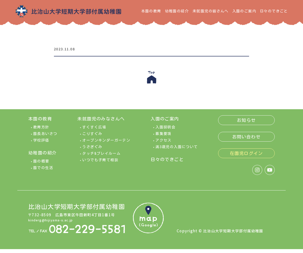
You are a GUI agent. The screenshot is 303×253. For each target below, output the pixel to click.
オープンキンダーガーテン (106, 144)
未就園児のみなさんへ (101, 122)
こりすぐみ (92, 137)
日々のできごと (274, 11)
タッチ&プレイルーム (101, 157)
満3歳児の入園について (176, 151)
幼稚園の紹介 (177, 11)
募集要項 (163, 137)
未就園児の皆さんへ (210, 11)
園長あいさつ (45, 137)
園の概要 (41, 165)
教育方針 (41, 131)
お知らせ (246, 124)
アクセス (163, 144)
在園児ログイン (246, 157)
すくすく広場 (94, 131)
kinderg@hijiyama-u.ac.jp (54, 223)
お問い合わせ (246, 140)
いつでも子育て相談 (100, 164)
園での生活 (43, 171)
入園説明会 (165, 131)
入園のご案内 (244, 11)
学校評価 (41, 144)
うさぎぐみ (92, 151)
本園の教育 (151, 11)
